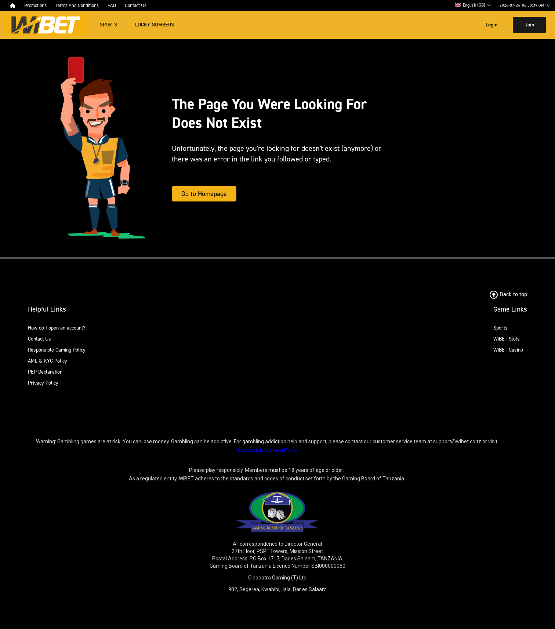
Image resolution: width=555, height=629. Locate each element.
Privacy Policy (43, 382)
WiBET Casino (508, 349)
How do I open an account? (57, 327)
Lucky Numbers (154, 24)
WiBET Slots (506, 338)
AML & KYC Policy (47, 360)
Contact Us (39, 338)
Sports (108, 24)
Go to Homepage (204, 193)
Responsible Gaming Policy (57, 349)
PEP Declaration (45, 371)
